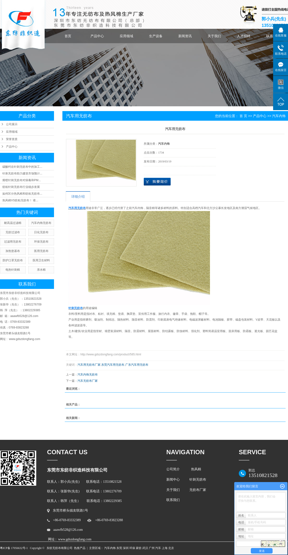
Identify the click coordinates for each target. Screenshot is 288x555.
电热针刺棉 (13, 269)
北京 (171, 548)
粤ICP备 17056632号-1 (14, 548)
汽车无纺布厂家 (88, 380)
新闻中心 (173, 479)
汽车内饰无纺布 (41, 223)
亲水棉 (41, 269)
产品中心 (97, 36)
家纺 (139, 548)
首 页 (243, 116)
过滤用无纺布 (12, 241)
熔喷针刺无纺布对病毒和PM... (21, 180)
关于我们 (214, 36)
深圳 (126, 548)
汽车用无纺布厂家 (89, 364)
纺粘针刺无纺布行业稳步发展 (21, 187)
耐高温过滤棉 (12, 223)
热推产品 (79, 548)
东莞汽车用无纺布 (112, 364)
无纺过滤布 (13, 232)
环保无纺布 (41, 241)
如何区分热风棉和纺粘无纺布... (22, 193)
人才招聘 (243, 36)
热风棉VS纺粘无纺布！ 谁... (20, 200)
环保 (132, 548)
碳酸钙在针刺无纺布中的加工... (22, 166)
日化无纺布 (41, 232)
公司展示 (12, 124)
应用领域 (126, 36)
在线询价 (157, 181)
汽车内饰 (279, 116)
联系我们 (173, 500)
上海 (165, 548)
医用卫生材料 (41, 260)
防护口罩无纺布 (13, 260)
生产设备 (155, 36)
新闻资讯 (185, 36)
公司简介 (173, 469)
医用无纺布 (41, 251)
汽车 (158, 548)
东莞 (119, 548)
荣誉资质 (12, 139)
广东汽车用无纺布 (136, 364)
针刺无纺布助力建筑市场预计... (22, 173)
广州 (152, 548)
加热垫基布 (13, 251)
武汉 (145, 548)
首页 (68, 36)
